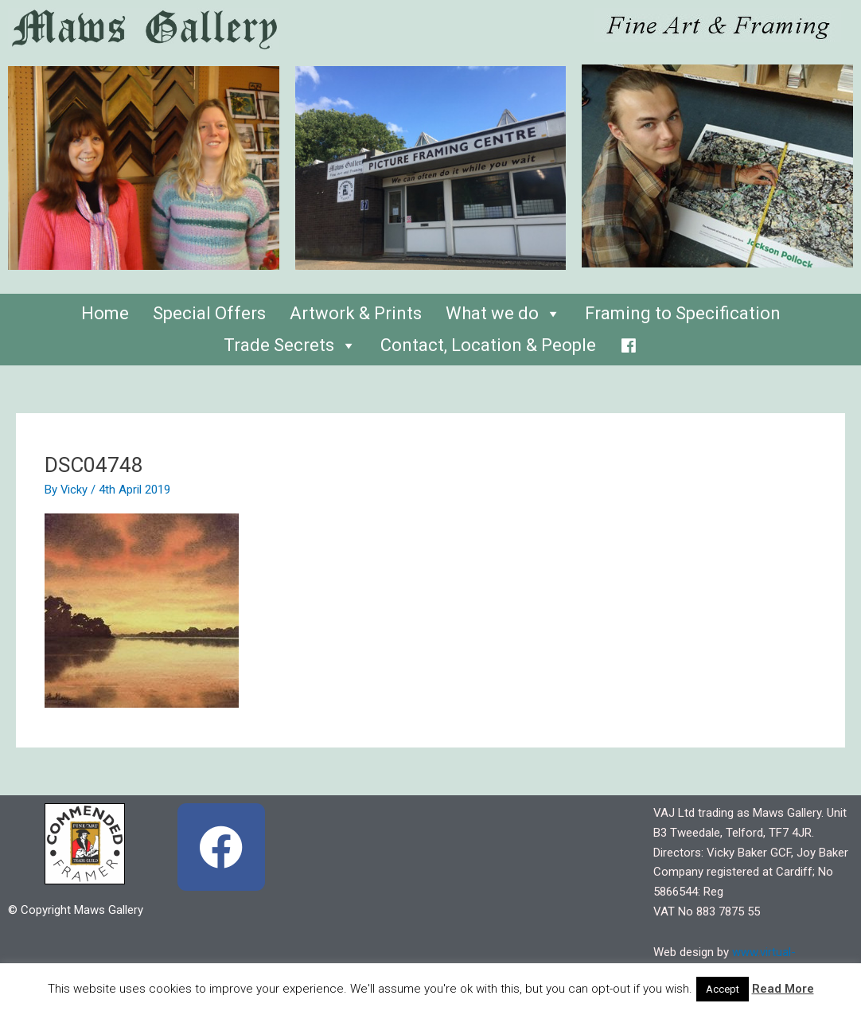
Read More (783, 989)
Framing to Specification (683, 313)
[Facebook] (628, 341)
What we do (503, 313)
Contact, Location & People (488, 345)
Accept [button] (722, 989)
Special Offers (209, 313)
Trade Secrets (290, 345)
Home (105, 313)
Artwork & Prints (356, 313)
